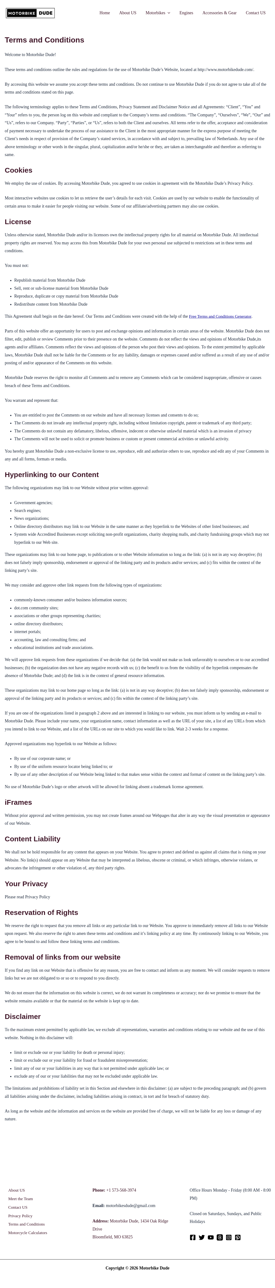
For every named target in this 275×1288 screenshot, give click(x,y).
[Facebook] (193, 1237)
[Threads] (220, 1237)
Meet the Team (19, 1199)
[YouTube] (211, 1237)
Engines (188, 12)
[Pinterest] (238, 1237)
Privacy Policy (19, 1217)
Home (108, 12)
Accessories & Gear (221, 12)
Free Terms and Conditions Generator (221, 316)
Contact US (256, 12)
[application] (170, 12)
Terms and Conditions (25, 1226)
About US (131, 12)
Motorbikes (160, 12)
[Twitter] (202, 1237)
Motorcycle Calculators (27, 1236)
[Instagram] (229, 1237)
